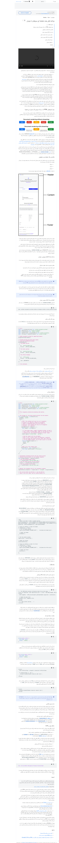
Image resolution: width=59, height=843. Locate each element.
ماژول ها (51, 7)
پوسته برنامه (9, 79)
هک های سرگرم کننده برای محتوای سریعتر (26, 786)
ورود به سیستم (3, 1)
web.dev (34, 171)
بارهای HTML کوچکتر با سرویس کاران (30, 835)
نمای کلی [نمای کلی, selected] (56, 7)
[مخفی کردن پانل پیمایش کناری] (45, 841)
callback (30, 718)
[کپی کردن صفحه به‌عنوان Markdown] (10, 20)
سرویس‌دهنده (26, 102)
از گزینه (9, 386)
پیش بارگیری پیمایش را (33, 371)
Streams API (17, 133)
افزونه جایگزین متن (26, 386)
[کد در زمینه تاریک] (37, 308)
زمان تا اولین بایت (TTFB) (32, 802)
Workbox (50, 5)
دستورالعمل (28, 735)
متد (28, 721)
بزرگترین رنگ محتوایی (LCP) (27, 810)
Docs (56, 5)
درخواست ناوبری (25, 75)
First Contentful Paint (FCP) (31, 806)
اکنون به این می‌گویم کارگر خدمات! (31, 833)
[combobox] (25, 1)
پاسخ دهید (18, 144)
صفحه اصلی (38, 17)
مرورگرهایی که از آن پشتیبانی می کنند (21, 371)
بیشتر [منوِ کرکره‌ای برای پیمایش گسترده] (40, 1)
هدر (26, 754)
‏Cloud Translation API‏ (30, 13)
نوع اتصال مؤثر (15, 662)
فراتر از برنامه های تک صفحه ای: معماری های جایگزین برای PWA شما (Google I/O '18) (22, 837)
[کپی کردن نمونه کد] (39, 308)
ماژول (31, 151)
